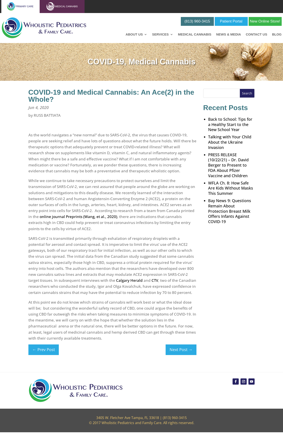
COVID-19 (105, 61)
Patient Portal (231, 21)
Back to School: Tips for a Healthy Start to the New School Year (230, 124)
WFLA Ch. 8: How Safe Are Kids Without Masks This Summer (230, 188)
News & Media (228, 34)
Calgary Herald (129, 280)
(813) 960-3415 (197, 21)
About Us (134, 34)
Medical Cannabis (194, 34)
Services (160, 34)
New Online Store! (265, 21)
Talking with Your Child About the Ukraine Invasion (229, 142)
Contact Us (256, 34)
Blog (276, 34)
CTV (155, 280)
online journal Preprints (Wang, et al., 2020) (78, 216)
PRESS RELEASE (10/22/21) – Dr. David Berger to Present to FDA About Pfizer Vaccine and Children (228, 165)
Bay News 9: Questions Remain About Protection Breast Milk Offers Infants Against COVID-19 (229, 211)
